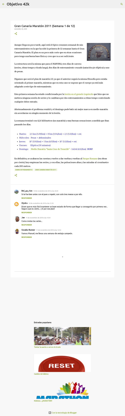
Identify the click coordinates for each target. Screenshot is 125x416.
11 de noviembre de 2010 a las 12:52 (48, 230)
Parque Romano (90, 158)
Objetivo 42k (18, 4)
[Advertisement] (62, 297)
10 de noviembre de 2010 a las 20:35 (45, 191)
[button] (15, 33)
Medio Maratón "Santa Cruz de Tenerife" (50, 149)
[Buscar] (121, 4)
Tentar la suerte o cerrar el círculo (47, 347)
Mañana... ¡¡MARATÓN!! (43, 401)
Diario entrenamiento (23, 170)
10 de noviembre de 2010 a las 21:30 (41, 203)
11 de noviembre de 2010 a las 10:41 (38, 217)
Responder (27, 198)
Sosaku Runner (28, 230)
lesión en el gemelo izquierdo (79, 94)
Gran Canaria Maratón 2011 (45, 170)
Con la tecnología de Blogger (62, 413)
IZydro (25, 203)
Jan (23, 217)
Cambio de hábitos (41, 374)
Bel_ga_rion (27, 191)
